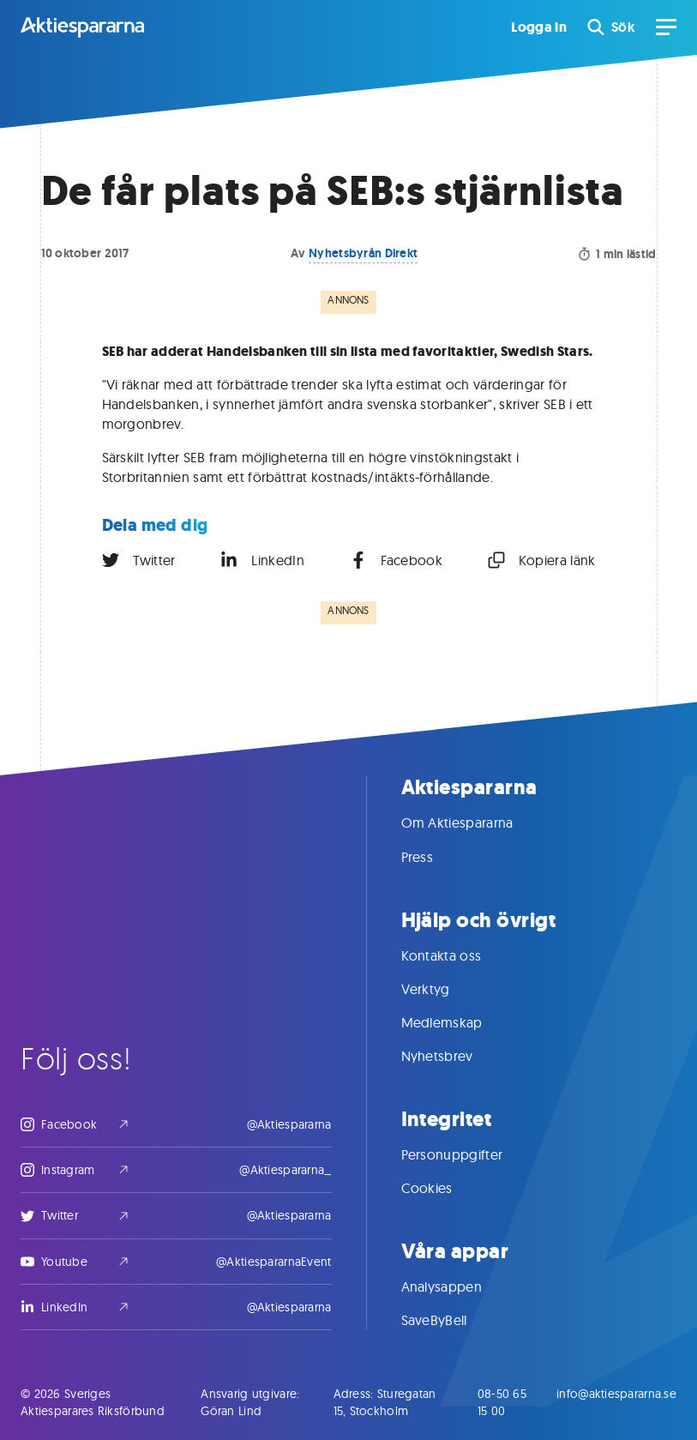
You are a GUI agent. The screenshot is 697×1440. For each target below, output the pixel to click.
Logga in (539, 27)
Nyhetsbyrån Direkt (363, 253)
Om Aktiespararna (474, 822)
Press (434, 856)
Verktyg (442, 988)
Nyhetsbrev (454, 1055)
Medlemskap (459, 1022)
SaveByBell (451, 1320)
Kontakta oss (458, 955)
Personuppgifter (469, 1154)
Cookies (444, 1187)
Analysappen (459, 1286)
